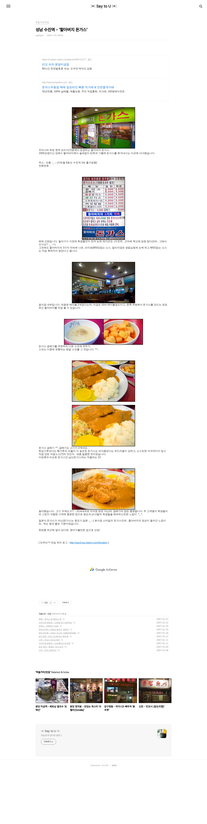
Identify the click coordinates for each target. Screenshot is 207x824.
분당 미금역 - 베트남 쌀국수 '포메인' (54, 682)
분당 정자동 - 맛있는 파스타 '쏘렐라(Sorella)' (57, 685)
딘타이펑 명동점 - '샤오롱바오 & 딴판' (54, 696)
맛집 (49, 666)
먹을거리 (42, 666)
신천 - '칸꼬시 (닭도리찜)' (49, 692)
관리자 (114, 818)
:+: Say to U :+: (103, 6)
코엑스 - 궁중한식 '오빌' (49, 679)
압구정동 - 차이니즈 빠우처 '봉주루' (54, 689)
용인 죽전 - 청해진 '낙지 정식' (51, 699)
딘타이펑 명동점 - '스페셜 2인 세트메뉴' (55, 675)
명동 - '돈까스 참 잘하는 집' (50, 672)
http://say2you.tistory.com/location (89, 595)
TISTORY (104, 818)
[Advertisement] (103, 83)
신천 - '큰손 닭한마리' (48, 703)
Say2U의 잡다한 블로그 (51, 788)
